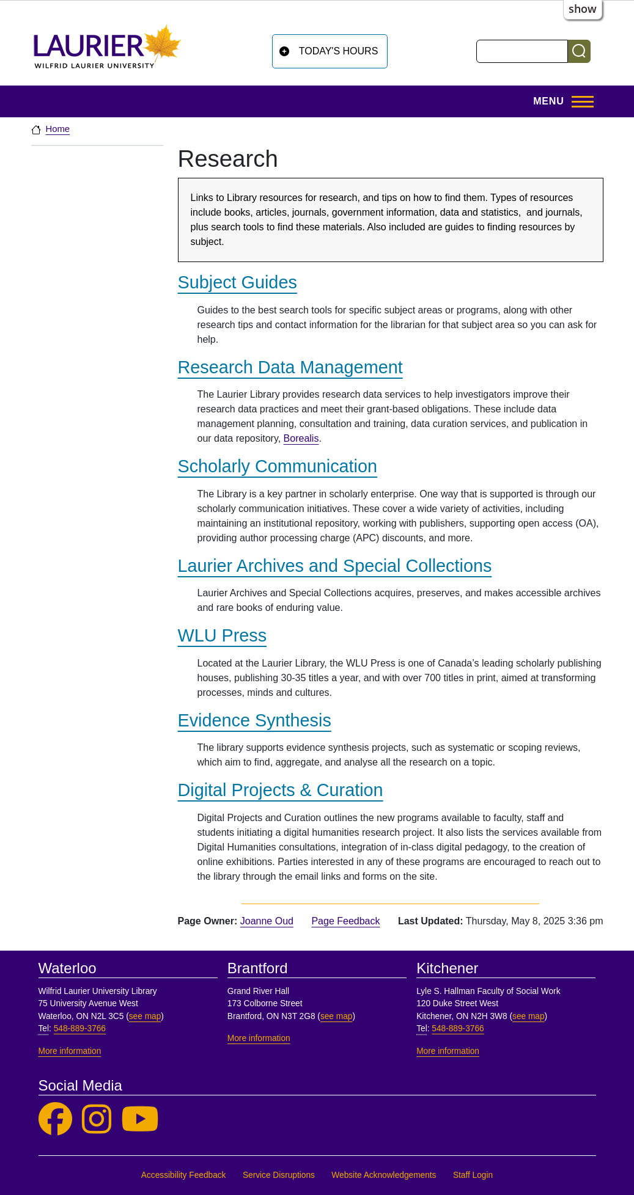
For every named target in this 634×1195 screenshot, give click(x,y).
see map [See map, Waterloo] (145, 1016)
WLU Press (222, 635)
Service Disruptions (279, 1175)
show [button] (583, 8)
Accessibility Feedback (183, 1175)
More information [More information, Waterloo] (70, 1051)
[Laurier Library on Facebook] (55, 1119)
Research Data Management (290, 367)
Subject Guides (237, 282)
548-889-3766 (80, 1028)
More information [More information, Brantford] (258, 1038)
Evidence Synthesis (254, 720)
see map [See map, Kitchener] (528, 1016)
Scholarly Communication (278, 466)
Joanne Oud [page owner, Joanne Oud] (266, 921)
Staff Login (473, 1175)
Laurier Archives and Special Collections (335, 566)
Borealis (301, 438)
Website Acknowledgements (383, 1175)
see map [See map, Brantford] (336, 1016)
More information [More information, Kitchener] (447, 1051)
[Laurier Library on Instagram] (96, 1119)
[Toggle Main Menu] (559, 101)
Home (58, 129)
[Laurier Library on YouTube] (140, 1119)
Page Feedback (345, 921)
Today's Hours (338, 51)
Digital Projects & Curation (280, 790)
